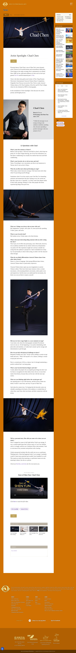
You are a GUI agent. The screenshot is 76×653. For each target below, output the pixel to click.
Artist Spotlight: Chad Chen (19, 15)
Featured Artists (24, 509)
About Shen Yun (29, 600)
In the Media (28, 605)
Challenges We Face (15, 607)
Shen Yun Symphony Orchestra (18, 602)
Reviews (28, 603)
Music (46, 600)
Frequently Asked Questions (17, 612)
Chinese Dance (48, 598)
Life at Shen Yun (14, 603)
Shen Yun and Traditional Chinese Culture (53, 610)
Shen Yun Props (48, 607)
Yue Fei (17, 75)
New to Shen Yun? (15, 600)
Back (6, 15)
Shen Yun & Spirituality (16, 608)
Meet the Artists (14, 610)
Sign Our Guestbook (55, 620)
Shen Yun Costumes (49, 603)
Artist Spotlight (14, 509)
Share (13, 61)
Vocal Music (47, 602)
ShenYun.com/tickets (21, 464)
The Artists (28, 602)
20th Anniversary (14, 598)
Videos (27, 597)
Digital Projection (48, 605)
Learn (46, 597)
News (11, 15)
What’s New (37, 598)
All (58, 86)
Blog (67, 86)
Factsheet (13, 605)
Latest (27, 598)
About (12, 597)
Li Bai (32, 75)
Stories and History (49, 608)
